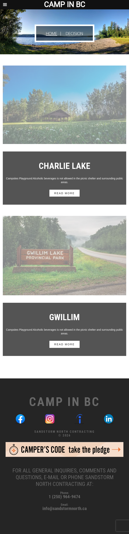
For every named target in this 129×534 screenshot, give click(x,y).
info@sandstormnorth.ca (65, 508)
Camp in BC (64, 402)
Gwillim (64, 317)
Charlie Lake (64, 166)
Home (51, 33)
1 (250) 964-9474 (64, 496)
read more (64, 193)
